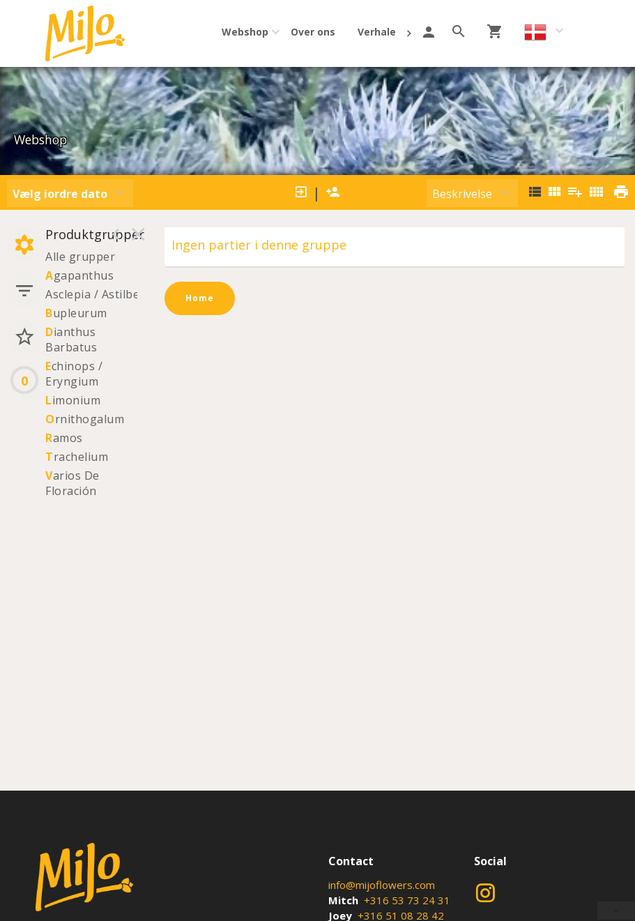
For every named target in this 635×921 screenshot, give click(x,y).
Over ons (313, 31)
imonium (72, 400)
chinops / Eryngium (73, 373)
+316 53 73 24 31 (407, 900)
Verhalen (380, 31)
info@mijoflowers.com (381, 885)
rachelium (76, 456)
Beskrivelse (462, 193)
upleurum (76, 313)
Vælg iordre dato (60, 193)
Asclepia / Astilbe (92, 294)
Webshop (245, 31)
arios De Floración (72, 483)
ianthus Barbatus (71, 339)
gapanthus (79, 275)
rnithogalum (84, 419)
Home (199, 298)
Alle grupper (80, 256)
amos (64, 438)
